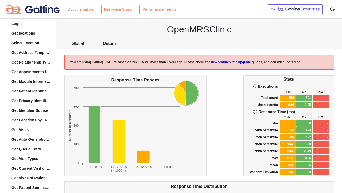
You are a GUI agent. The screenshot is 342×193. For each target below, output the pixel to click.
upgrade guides (250, 62)
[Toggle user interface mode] (332, 9)
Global (78, 43)
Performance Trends (159, 9)
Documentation (80, 9)
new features (221, 62)
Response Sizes (117, 9)
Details (110, 43)
